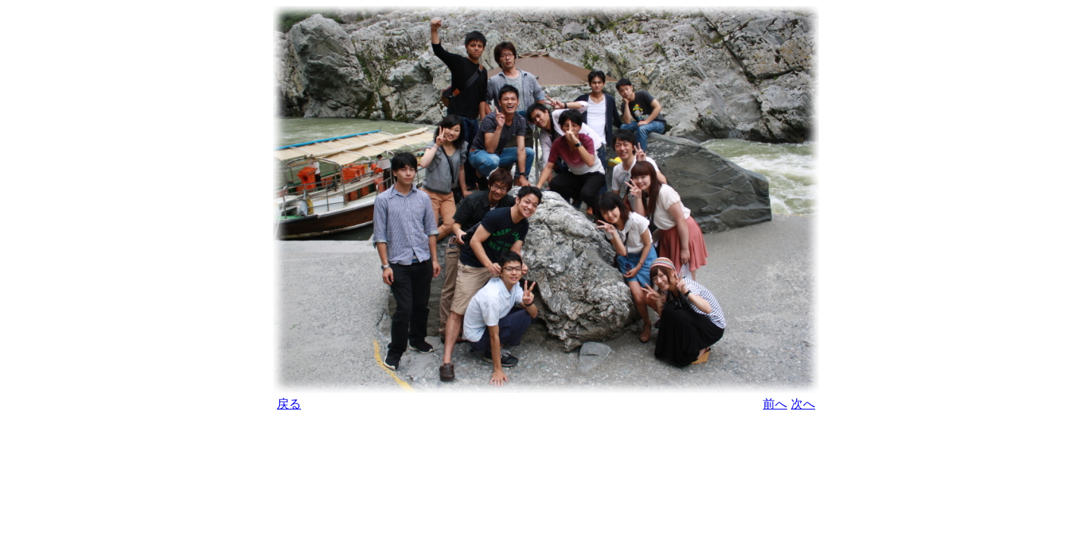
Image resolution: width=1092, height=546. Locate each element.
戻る (289, 403)
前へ (775, 403)
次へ (803, 403)
